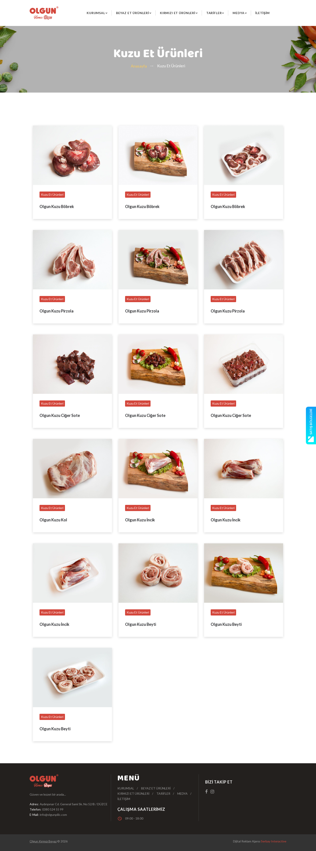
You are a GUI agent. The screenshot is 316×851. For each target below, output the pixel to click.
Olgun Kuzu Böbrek (57, 206)
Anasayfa (139, 66)
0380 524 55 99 (52, 809)
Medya (238, 13)
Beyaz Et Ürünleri (132, 13)
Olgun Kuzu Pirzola (57, 311)
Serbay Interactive (273, 841)
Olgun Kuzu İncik (140, 519)
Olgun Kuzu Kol (53, 519)
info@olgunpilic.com (53, 814)
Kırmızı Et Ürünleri (177, 13)
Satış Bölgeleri (311, 425)
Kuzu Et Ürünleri (52, 194)
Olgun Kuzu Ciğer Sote (60, 415)
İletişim (262, 13)
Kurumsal (96, 13)
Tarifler (214, 13)
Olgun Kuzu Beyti (140, 624)
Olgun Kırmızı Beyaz (43, 841)
